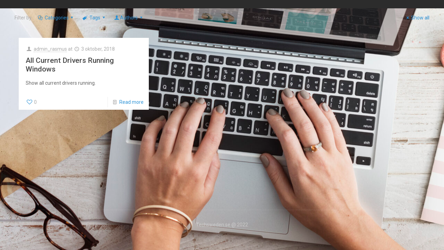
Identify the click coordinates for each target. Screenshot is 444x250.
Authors (128, 17)
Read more (131, 102)
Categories (56, 17)
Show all (416, 17)
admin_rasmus (50, 49)
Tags (94, 17)
